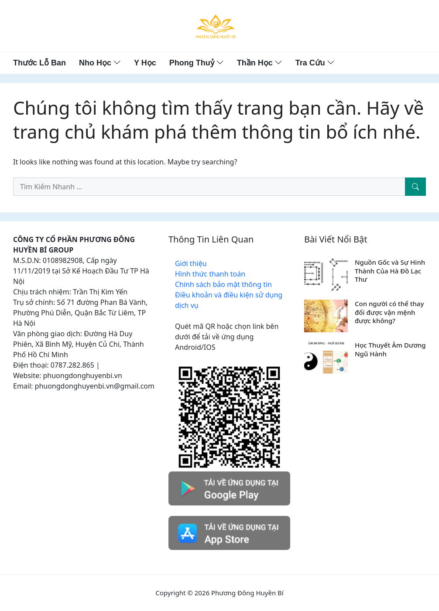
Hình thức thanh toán (210, 274)
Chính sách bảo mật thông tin (223, 284)
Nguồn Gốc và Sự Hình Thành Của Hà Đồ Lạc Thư (390, 270)
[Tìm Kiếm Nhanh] (415, 186)
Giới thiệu (191, 263)
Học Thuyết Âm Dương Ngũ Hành (390, 349)
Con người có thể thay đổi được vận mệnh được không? (389, 312)
